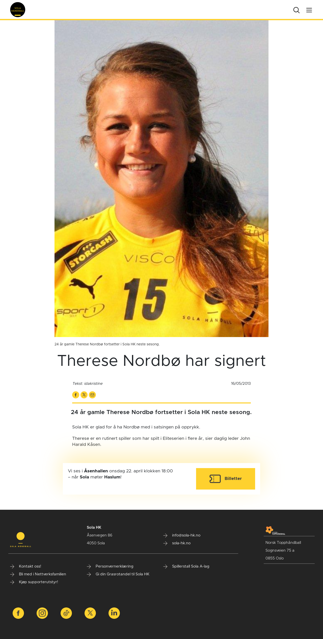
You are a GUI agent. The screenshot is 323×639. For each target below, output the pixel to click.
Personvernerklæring (110, 567)
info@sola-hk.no (181, 535)
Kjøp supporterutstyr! (34, 582)
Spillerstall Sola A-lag (186, 567)
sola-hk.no (177, 543)
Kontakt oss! (25, 567)
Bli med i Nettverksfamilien (38, 574)
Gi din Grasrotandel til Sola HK (118, 574)
